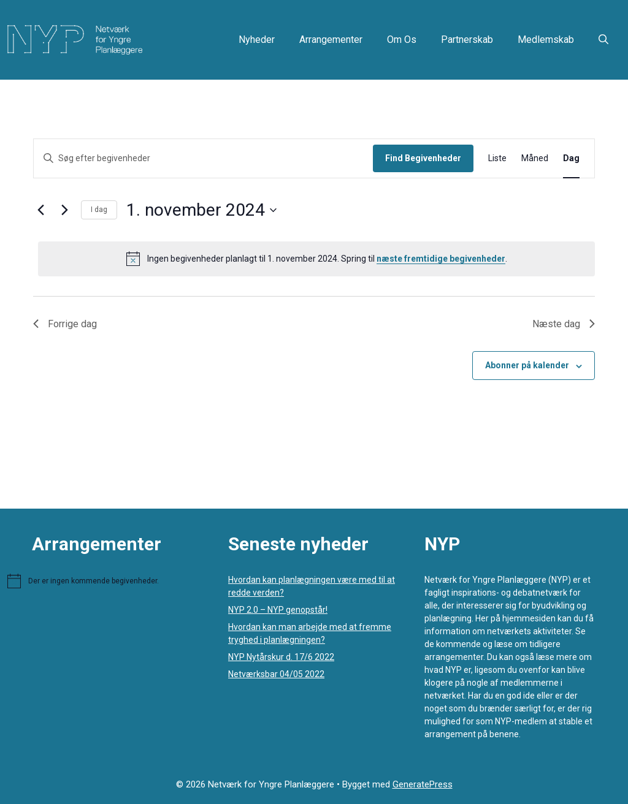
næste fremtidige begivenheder (441, 259)
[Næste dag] (64, 210)
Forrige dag (65, 324)
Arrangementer (330, 39)
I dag (99, 209)
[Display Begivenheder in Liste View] (497, 158)
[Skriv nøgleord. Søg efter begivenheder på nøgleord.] (203, 158)
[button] (603, 39)
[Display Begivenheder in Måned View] (534, 158)
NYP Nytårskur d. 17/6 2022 (281, 657)
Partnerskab (467, 39)
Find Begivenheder (423, 158)
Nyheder (257, 39)
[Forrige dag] (40, 210)
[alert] (316, 258)
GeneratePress (422, 784)
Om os (401, 39)
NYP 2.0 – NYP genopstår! (277, 610)
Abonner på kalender (527, 365)
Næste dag (563, 324)
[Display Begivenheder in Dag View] (571, 158)
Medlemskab (546, 39)
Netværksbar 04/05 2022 (276, 674)
